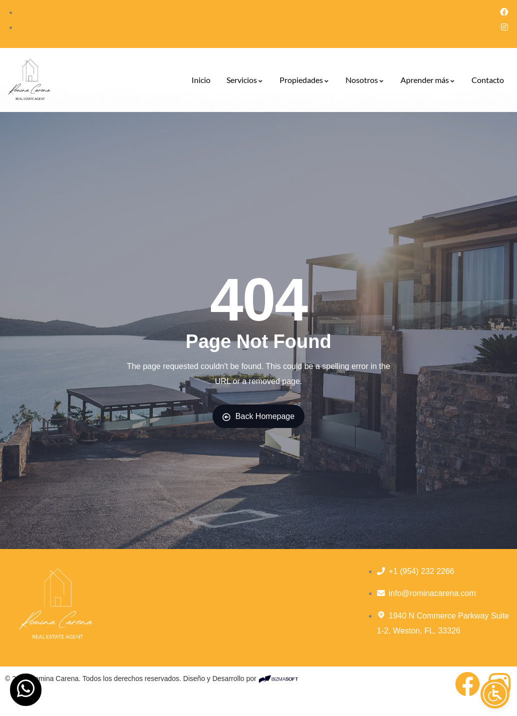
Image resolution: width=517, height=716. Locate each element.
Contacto (488, 79)
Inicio (201, 79)
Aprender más (428, 79)
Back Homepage (258, 416)
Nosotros (365, 79)
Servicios (245, 79)
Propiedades (305, 79)
